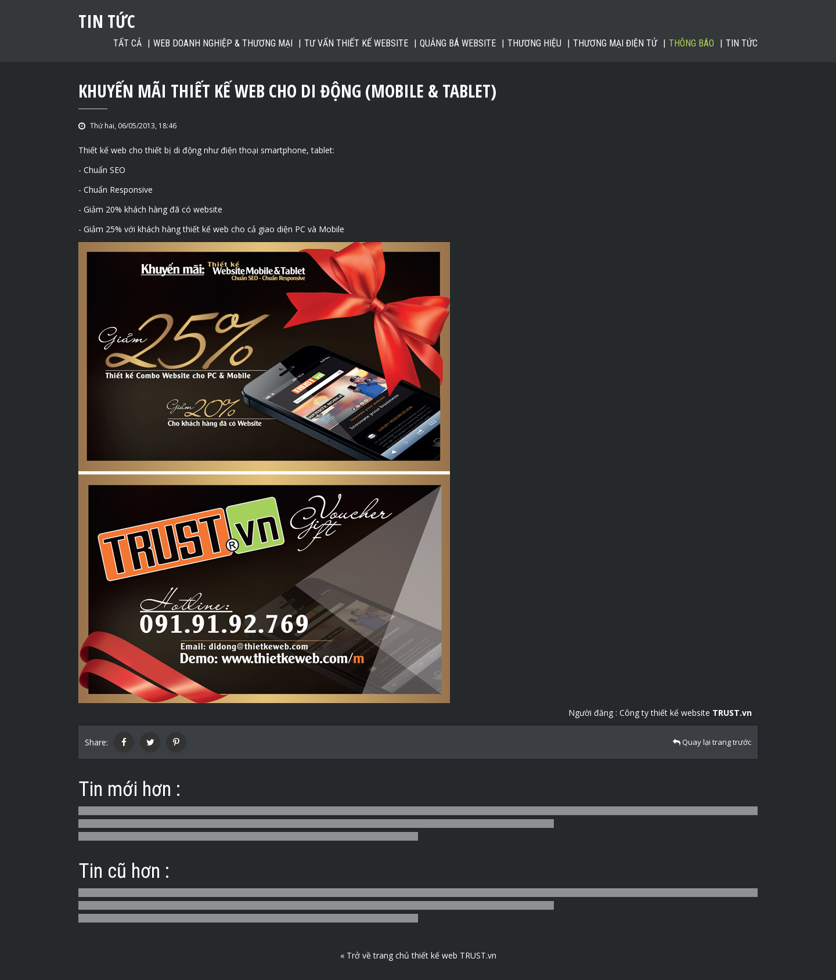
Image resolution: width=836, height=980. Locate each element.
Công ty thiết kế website (685, 712)
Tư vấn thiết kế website (356, 43)
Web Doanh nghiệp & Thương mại (223, 43)
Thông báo (691, 43)
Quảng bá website (458, 43)
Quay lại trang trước (712, 742)
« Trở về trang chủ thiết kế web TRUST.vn (418, 955)
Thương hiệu (534, 43)
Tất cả (127, 43)
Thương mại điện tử (615, 43)
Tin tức (742, 43)
